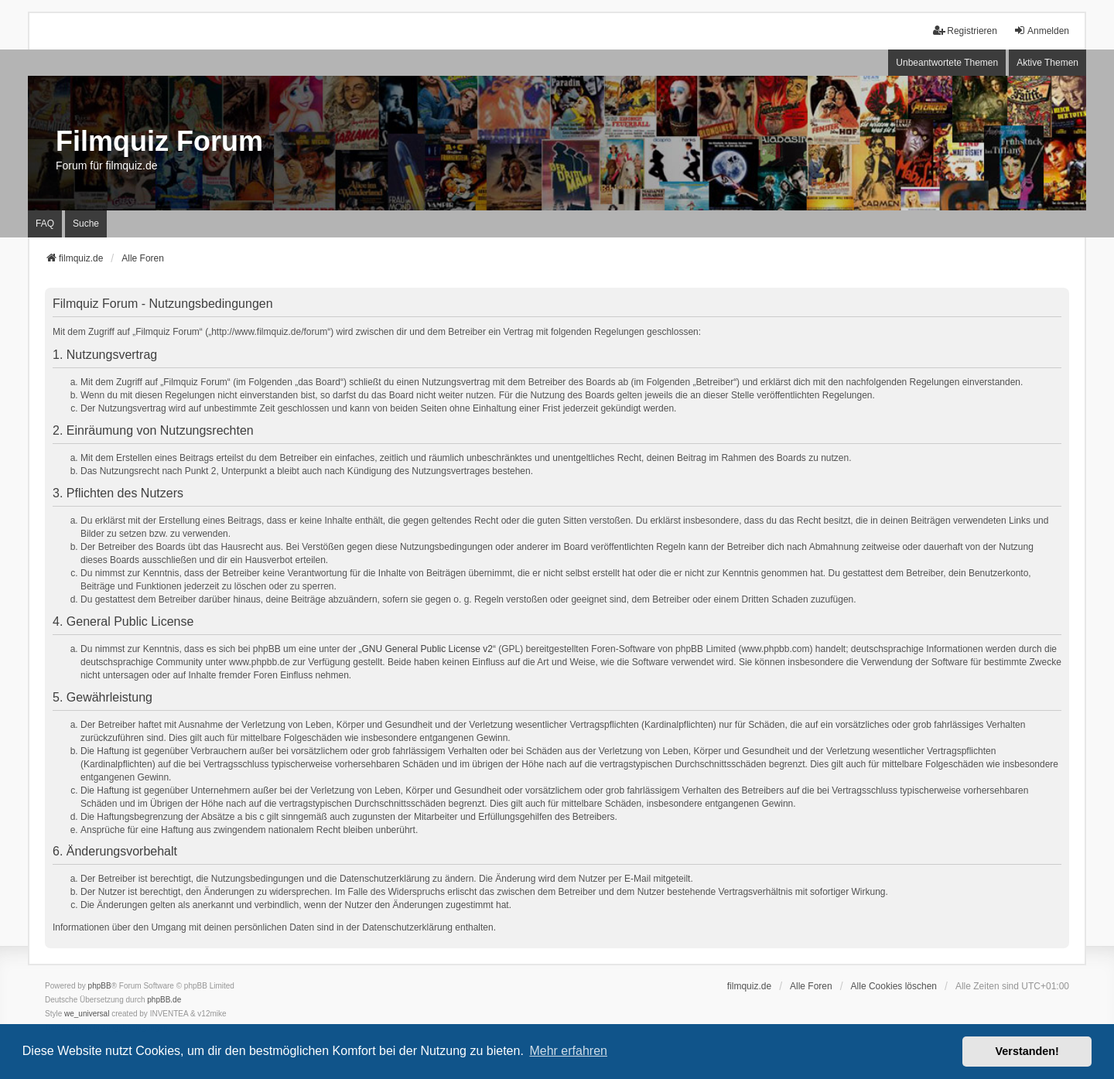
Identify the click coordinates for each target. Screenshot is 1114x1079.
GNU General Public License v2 (427, 649)
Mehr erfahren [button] (568, 1050)
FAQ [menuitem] (45, 223)
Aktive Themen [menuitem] (1047, 62)
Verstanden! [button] (1027, 1051)
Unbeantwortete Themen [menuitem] (947, 62)
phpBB (99, 986)
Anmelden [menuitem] (1041, 30)
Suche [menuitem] (86, 223)
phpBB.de (164, 999)
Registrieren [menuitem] (965, 30)
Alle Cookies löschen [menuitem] (894, 986)
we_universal (86, 1013)
